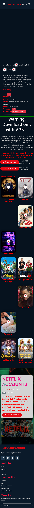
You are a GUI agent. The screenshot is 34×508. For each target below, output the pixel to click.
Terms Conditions (7, 491)
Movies (3, 469)
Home (3, 467)
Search (3, 474)
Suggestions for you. (8, 176)
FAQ (2, 483)
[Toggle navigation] (3, 4)
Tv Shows (4, 472)
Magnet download (10, 162)
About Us (4, 481)
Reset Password (6, 486)
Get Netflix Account (12, 415)
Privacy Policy (5, 488)
